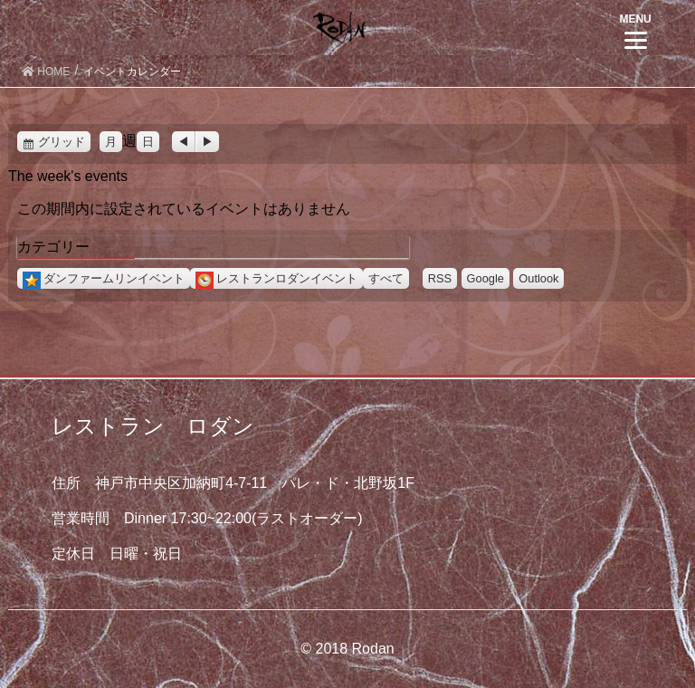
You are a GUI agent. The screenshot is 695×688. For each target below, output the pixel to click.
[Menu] (636, 29)
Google (485, 278)
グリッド (64, 141)
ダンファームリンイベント (104, 278)
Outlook (538, 278)
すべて (386, 278)
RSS (440, 278)
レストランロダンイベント (276, 278)
